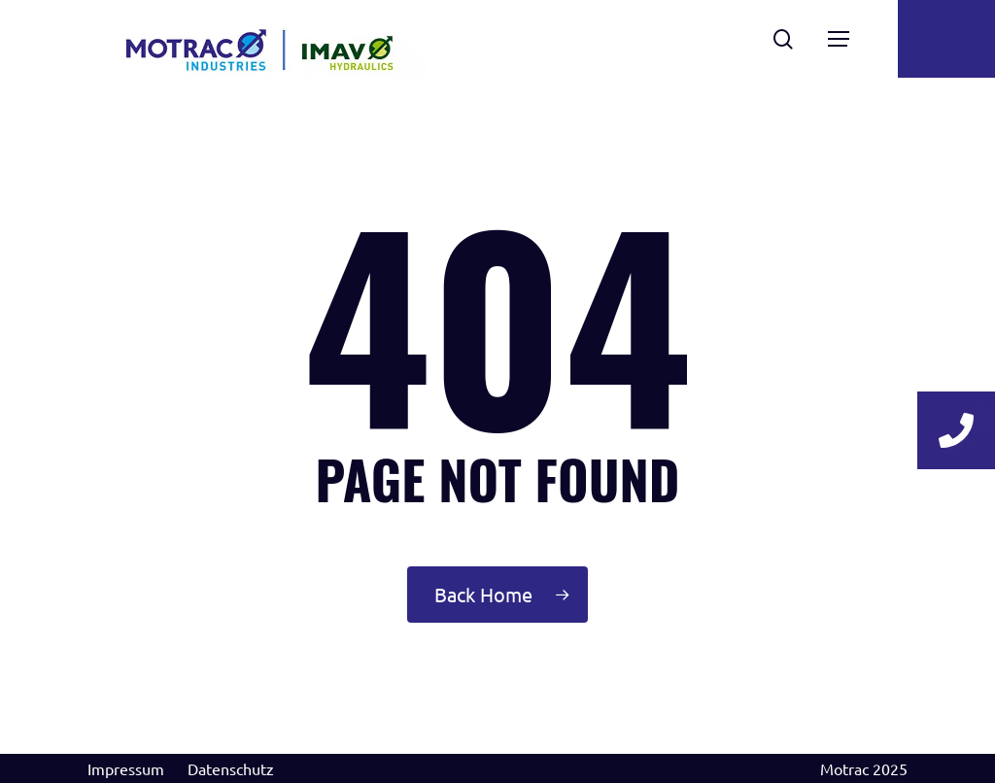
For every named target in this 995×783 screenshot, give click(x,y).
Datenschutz (231, 768)
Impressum (125, 768)
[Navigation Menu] (838, 39)
